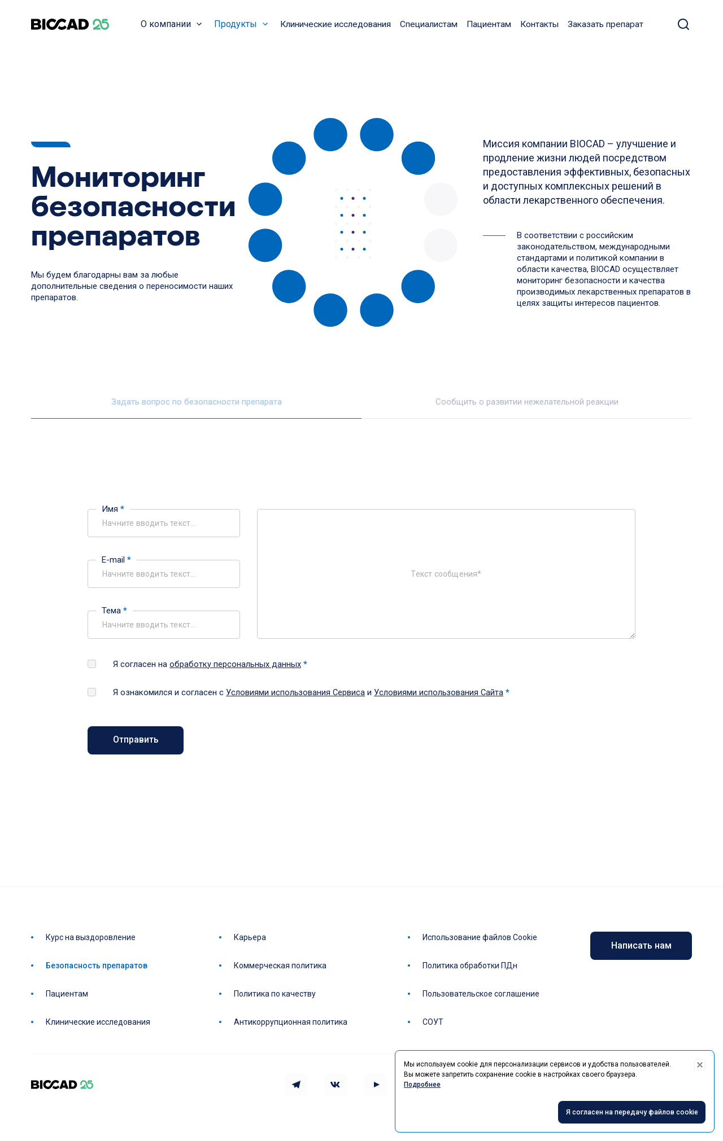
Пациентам (492, 28)
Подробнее (422, 1085)
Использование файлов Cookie (482, 937)
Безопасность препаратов (99, 965)
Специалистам (432, 28)
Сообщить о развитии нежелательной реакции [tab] (527, 409)
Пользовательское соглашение (483, 993)
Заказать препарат (609, 28)
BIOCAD (73, 28)
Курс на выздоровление (93, 937)
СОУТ (435, 1021)
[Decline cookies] (699, 1064)
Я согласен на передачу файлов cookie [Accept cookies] (624, 1112)
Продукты (238, 28)
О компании (169, 28)
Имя (113, 516)
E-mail (116, 567)
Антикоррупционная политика (293, 1021)
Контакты (543, 28)
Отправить (136, 747)
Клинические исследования (339, 28)
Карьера (252, 937)
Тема (114, 618)
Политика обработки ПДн (472, 965)
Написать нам (641, 945)
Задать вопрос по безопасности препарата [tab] (196, 409)
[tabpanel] (361, 636)
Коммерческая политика (282, 965)
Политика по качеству (277, 993)
